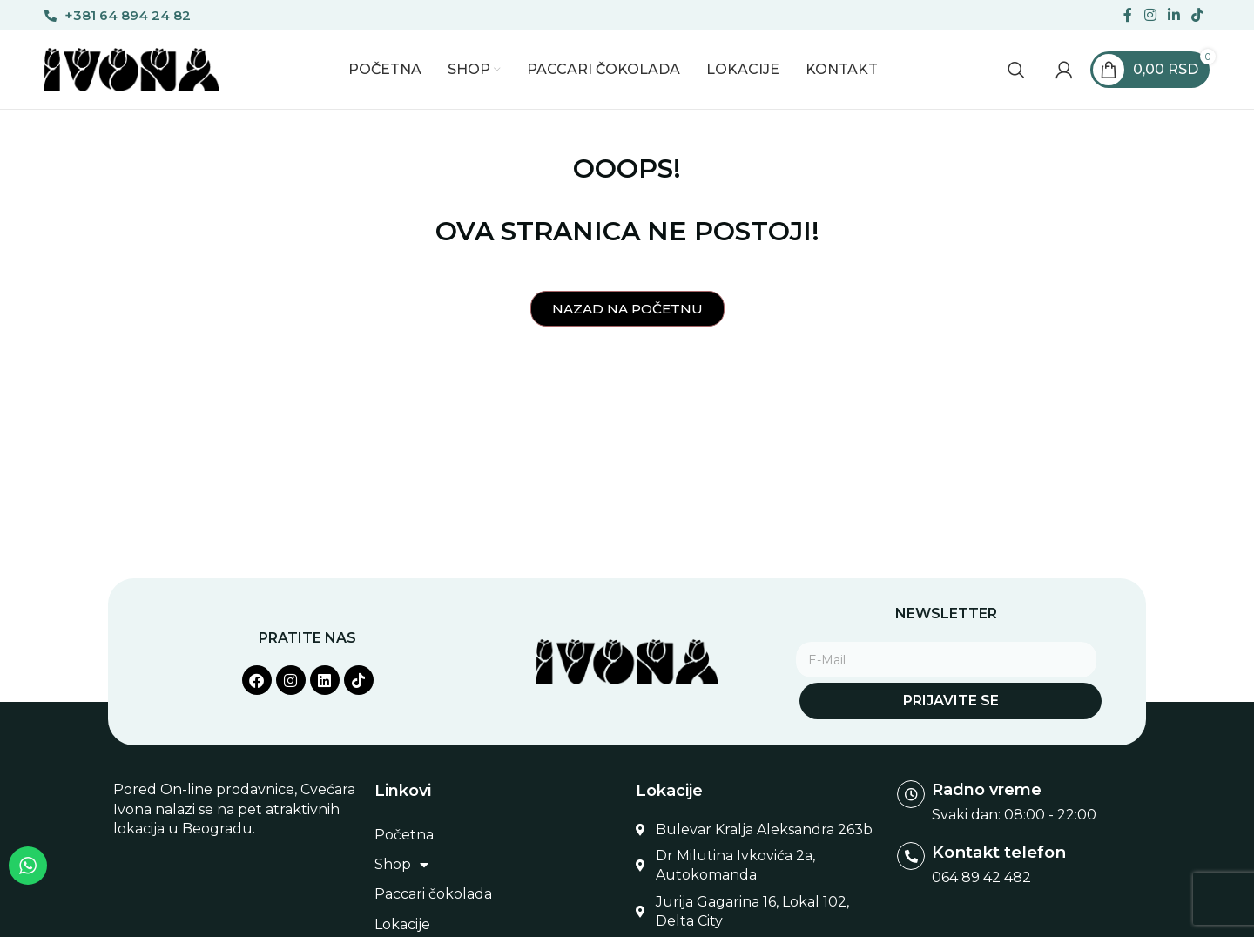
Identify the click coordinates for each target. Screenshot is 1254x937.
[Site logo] (131, 68)
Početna (404, 834)
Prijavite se (951, 700)
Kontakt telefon (997, 851)
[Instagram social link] (1150, 15)
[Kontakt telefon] (911, 856)
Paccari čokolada (433, 894)
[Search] (1016, 69)
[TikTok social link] (1198, 15)
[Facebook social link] (1128, 15)
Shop (401, 865)
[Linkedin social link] (1173, 15)
